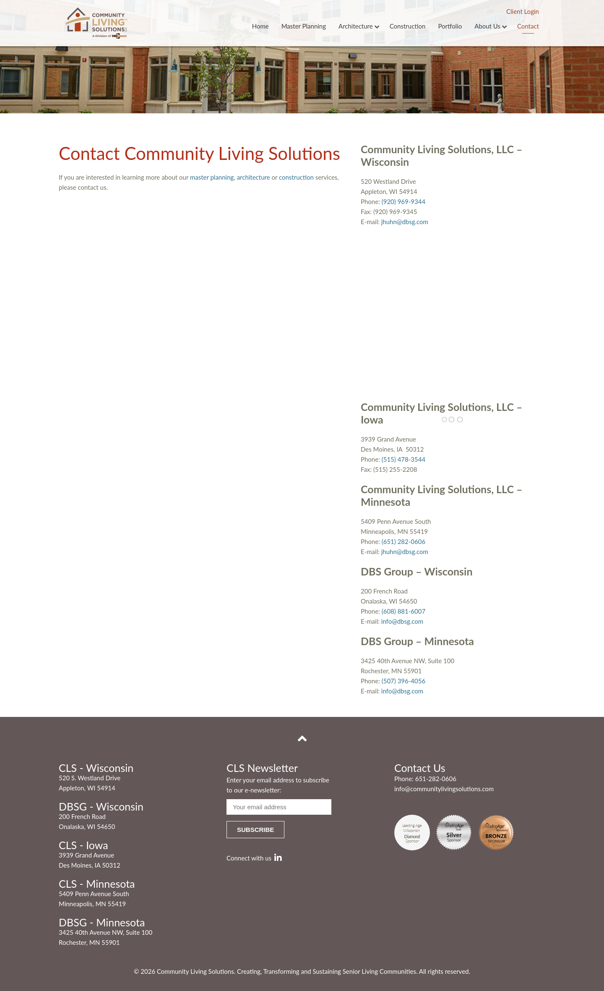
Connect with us (254, 858)
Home (260, 26)
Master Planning (303, 26)
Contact (528, 26)
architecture (253, 177)
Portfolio (450, 26)
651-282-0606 (435, 778)
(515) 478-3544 (403, 459)
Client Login (522, 11)
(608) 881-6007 (403, 611)
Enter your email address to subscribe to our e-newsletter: (277, 785)
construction (296, 177)
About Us (487, 26)
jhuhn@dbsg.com (404, 221)
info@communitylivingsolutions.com (444, 788)
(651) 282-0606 (403, 541)
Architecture (355, 26)
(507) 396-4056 (403, 681)
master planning (212, 177)
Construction (408, 26)
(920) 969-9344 (403, 201)
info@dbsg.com (402, 621)
